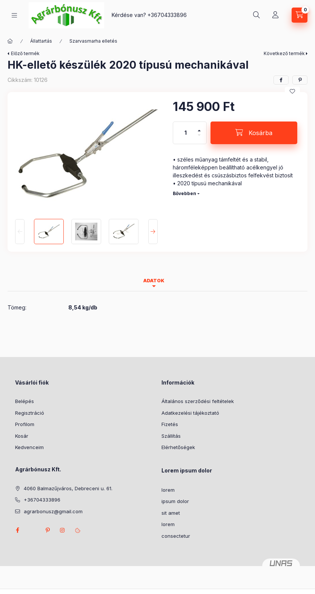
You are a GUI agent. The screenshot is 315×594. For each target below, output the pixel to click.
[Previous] (20, 231)
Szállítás (171, 436)
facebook (17, 530)
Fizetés (169, 424)
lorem (168, 490)
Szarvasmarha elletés (93, 41)
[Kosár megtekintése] (299, 15)
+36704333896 (167, 15)
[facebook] (281, 80)
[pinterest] (299, 80)
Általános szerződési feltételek (197, 401)
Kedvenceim (29, 447)
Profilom (24, 424)
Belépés (24, 401)
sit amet (170, 513)
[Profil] (275, 15)
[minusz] (199, 138)
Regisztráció (29, 413)
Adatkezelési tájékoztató (190, 413)
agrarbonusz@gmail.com (53, 511)
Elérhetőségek (178, 447)
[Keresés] (256, 15)
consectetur (175, 536)
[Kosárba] (254, 133)
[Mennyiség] (185, 133)
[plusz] (199, 127)
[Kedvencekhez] (292, 91)
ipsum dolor (175, 501)
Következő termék (284, 53)
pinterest (47, 530)
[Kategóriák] (14, 15)
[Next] (153, 231)
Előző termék (25, 53)
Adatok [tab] (153, 280)
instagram (62, 530)
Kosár (21, 436)
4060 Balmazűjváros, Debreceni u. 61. (68, 488)
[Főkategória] (10, 41)
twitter (32, 530)
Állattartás (41, 41)
